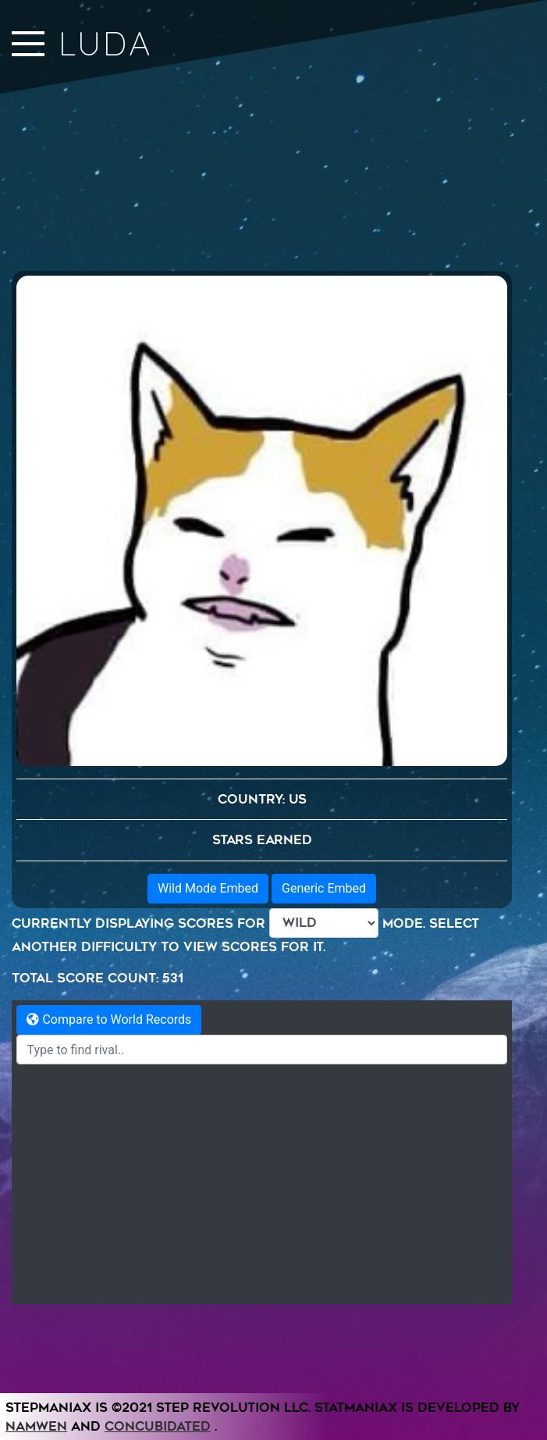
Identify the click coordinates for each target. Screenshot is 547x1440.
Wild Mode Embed (208, 1128)
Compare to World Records (109, 1260)
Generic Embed (324, 1128)
